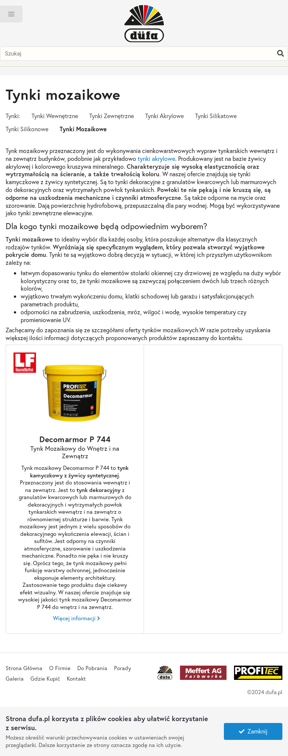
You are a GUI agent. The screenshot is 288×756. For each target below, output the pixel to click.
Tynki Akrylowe (164, 116)
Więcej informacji (74, 618)
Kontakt (76, 678)
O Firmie (59, 668)
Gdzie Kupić (45, 678)
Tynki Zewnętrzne (111, 116)
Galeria (15, 678)
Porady (122, 668)
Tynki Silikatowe (216, 116)
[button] (11, 14)
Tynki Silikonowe (27, 129)
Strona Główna (24, 668)
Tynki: (13, 116)
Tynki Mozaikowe (83, 129)
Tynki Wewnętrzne (55, 116)
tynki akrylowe (156, 158)
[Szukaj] (280, 53)
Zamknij (253, 731)
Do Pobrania (92, 668)
